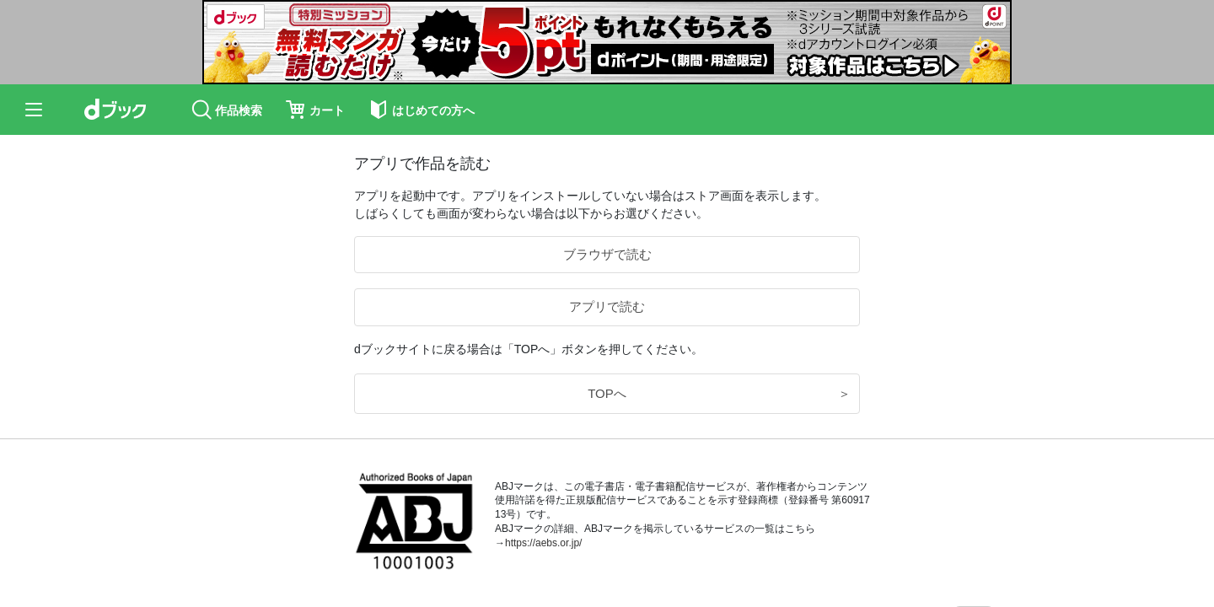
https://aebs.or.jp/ (543, 543)
